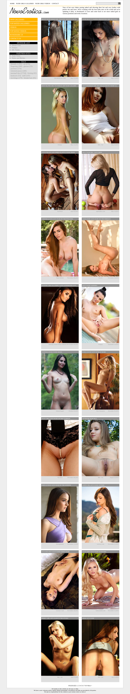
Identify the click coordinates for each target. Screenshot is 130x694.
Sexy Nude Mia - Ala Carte (92, 152)
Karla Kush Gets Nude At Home (94, 352)
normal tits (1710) (18, 73)
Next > (89, 686)
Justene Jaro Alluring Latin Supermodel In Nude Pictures (60, 285)
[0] (75, 686)
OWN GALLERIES (17, 20)
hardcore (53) (16, 76)
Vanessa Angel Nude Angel (52, 352)
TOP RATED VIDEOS (18, 31)
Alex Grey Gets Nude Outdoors (94, 551)
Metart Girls (16, 45)
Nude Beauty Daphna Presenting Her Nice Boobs (100, 19)
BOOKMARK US (16, 35)
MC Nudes (16, 50)
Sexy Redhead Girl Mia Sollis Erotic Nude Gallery (100, 86)
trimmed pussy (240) (19, 71)
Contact (55, 3)
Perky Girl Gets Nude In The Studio (55, 618)
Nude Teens (16, 56)
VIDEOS (13, 27)
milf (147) (26, 76)
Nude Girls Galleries (25, 3)
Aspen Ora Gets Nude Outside (93, 485)
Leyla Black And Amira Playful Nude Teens (58, 152)
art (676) (26, 64)
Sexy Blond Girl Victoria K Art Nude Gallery (59, 86)
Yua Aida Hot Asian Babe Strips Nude (55, 551)
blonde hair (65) (30, 78)
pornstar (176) (16, 69)
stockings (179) (16, 78)
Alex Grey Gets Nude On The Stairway (56, 418)
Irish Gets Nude (88, 618)
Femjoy (14, 48)
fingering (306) (16, 66)
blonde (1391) (16, 64)
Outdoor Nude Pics (89, 418)
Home (12, 3)
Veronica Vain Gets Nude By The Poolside (57, 219)
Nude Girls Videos (42, 3)
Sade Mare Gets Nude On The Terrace (96, 219)
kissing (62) (32, 73)
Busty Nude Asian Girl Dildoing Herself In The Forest (60, 19)
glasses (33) (27, 66)
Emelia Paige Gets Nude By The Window (56, 485)
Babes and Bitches (18, 58)
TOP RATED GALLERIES (19, 23)
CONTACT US (15, 39)
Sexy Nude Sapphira (89, 285)
